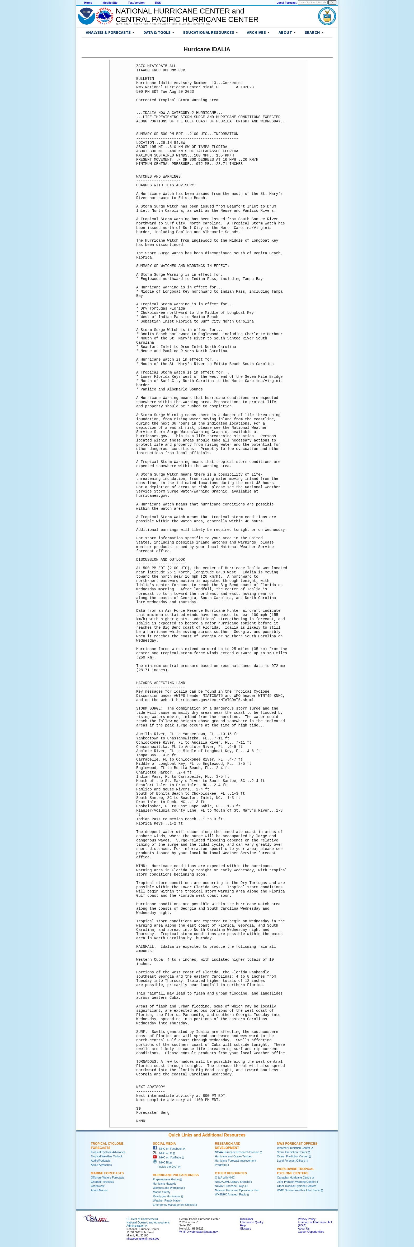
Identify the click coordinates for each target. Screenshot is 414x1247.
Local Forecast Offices (291, 1160)
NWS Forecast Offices (297, 1143)
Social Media (164, 1143)
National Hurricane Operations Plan (237, 1190)
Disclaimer (246, 1219)
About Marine (99, 1190)
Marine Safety (161, 1192)
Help (243, 1225)
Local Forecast (287, 2)
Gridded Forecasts (102, 1181)
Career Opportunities (311, 1231)
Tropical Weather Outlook (107, 1156)
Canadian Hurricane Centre (294, 1177)
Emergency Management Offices (173, 1204)
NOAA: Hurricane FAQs (229, 1186)
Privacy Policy (306, 1219)
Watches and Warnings (167, 1187)
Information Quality (252, 1222)
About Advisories (101, 1164)
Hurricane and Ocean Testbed (233, 1156)
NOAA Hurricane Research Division (237, 1152)
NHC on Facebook (167, 1148)
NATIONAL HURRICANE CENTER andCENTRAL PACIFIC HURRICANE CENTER (187, 15)
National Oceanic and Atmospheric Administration (163, 24)
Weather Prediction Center (293, 1147)
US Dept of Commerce (140, 1219)
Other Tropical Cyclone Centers (296, 1186)
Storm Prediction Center (292, 1152)
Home (88, 2)
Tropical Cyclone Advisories (108, 1152)
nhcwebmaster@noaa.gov (142, 1238)
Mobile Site (110, 2)
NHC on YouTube (167, 1157)
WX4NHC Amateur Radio (231, 1194)
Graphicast (98, 1186)
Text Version (136, 2)
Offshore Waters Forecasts (107, 1177)
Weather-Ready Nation (167, 1200)
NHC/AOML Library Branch (232, 1181)
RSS (158, 2)
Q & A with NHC (225, 1177)
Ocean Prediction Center (292, 1156)
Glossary (245, 1228)
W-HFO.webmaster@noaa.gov (198, 1231)
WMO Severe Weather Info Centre (298, 1190)
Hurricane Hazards (164, 1183)
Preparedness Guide (166, 1179)
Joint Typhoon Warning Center (296, 1181)
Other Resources (231, 1173)
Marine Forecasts (107, 1173)
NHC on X (162, 1153)
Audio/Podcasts (100, 1160)
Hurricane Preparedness (176, 1175)
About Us (303, 1228)
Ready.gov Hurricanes (167, 1196)
